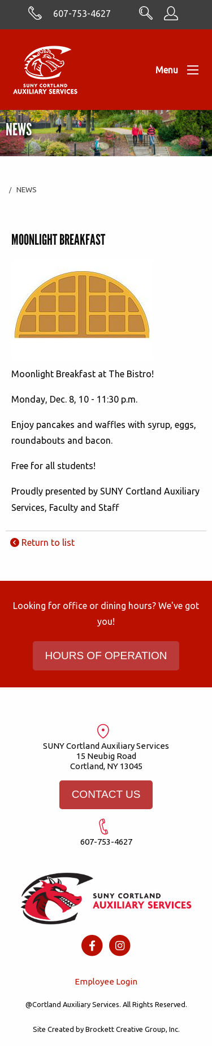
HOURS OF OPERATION (106, 655)
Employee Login (106, 981)
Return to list (42, 542)
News (26, 189)
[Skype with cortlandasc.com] (35, 17)
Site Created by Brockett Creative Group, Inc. (106, 1029)
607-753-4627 (82, 13)
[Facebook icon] (92, 945)
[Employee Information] (171, 17)
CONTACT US (106, 794)
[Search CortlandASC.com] (146, 16)
